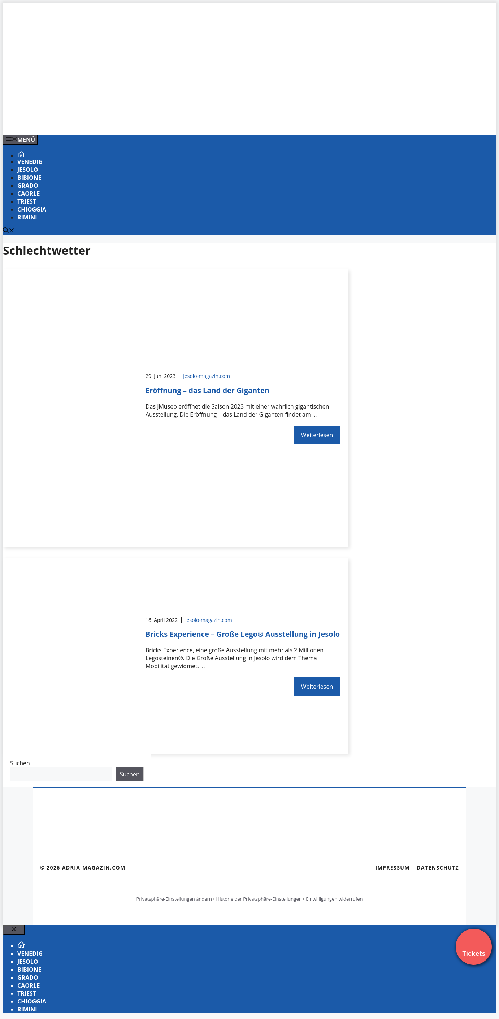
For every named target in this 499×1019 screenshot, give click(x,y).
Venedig (30, 162)
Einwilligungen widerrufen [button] (334, 899)
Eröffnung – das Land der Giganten (207, 390)
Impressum (392, 867)
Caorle (28, 193)
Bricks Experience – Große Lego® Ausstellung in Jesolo (243, 634)
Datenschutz (438, 867)
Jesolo (27, 170)
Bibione (29, 178)
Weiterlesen (317, 435)
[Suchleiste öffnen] (8, 231)
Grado (27, 186)
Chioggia (31, 209)
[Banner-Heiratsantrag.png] (148, 121)
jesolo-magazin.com (206, 376)
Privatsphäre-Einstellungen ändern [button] (174, 899)
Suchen (20, 763)
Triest (26, 201)
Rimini (27, 217)
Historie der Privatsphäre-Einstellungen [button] (259, 899)
